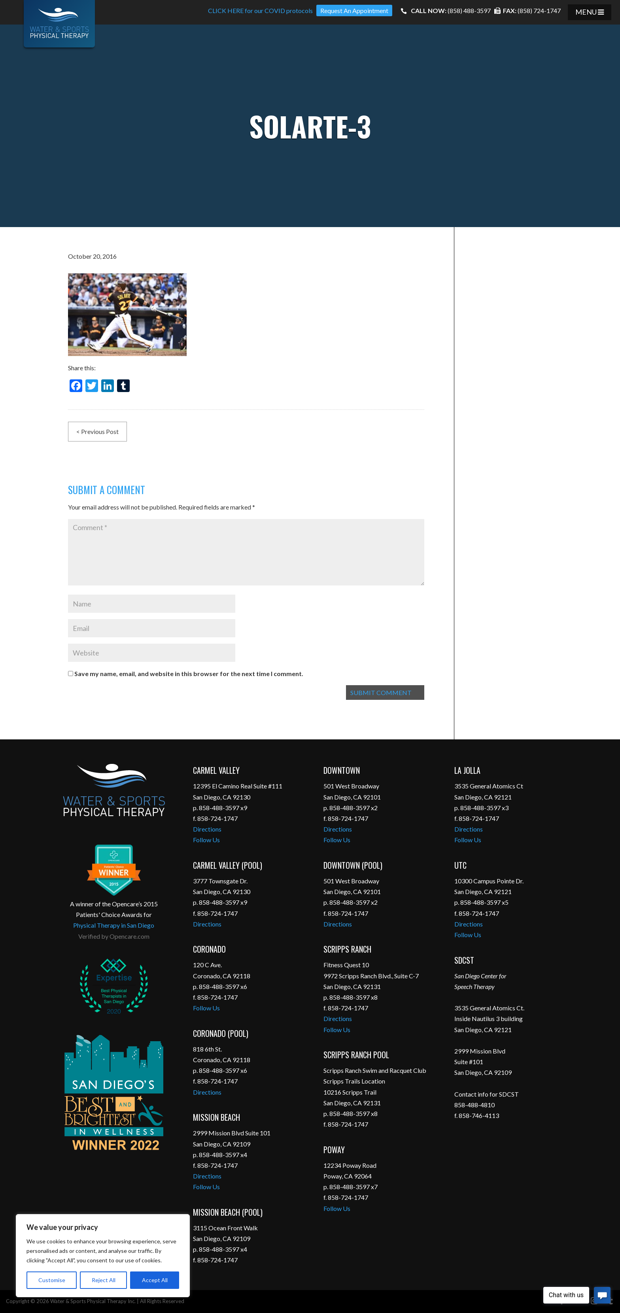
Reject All (103, 1280)
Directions (207, 829)
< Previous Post (97, 431)
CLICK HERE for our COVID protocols (260, 10)
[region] (103, 1255)
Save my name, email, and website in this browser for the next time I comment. (188, 673)
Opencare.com (129, 936)
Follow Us (206, 839)
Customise (51, 1280)
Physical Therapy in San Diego (113, 925)
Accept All (155, 1280)
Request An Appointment (354, 10)
